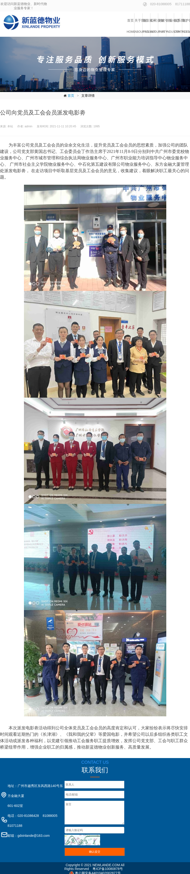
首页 (68, 95)
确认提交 (94, 851)
